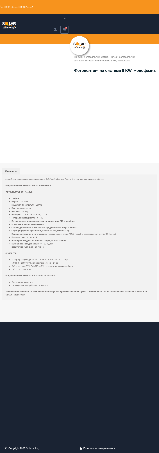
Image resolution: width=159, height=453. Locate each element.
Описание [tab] (11, 171)
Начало (78, 57)
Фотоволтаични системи (96, 57)
